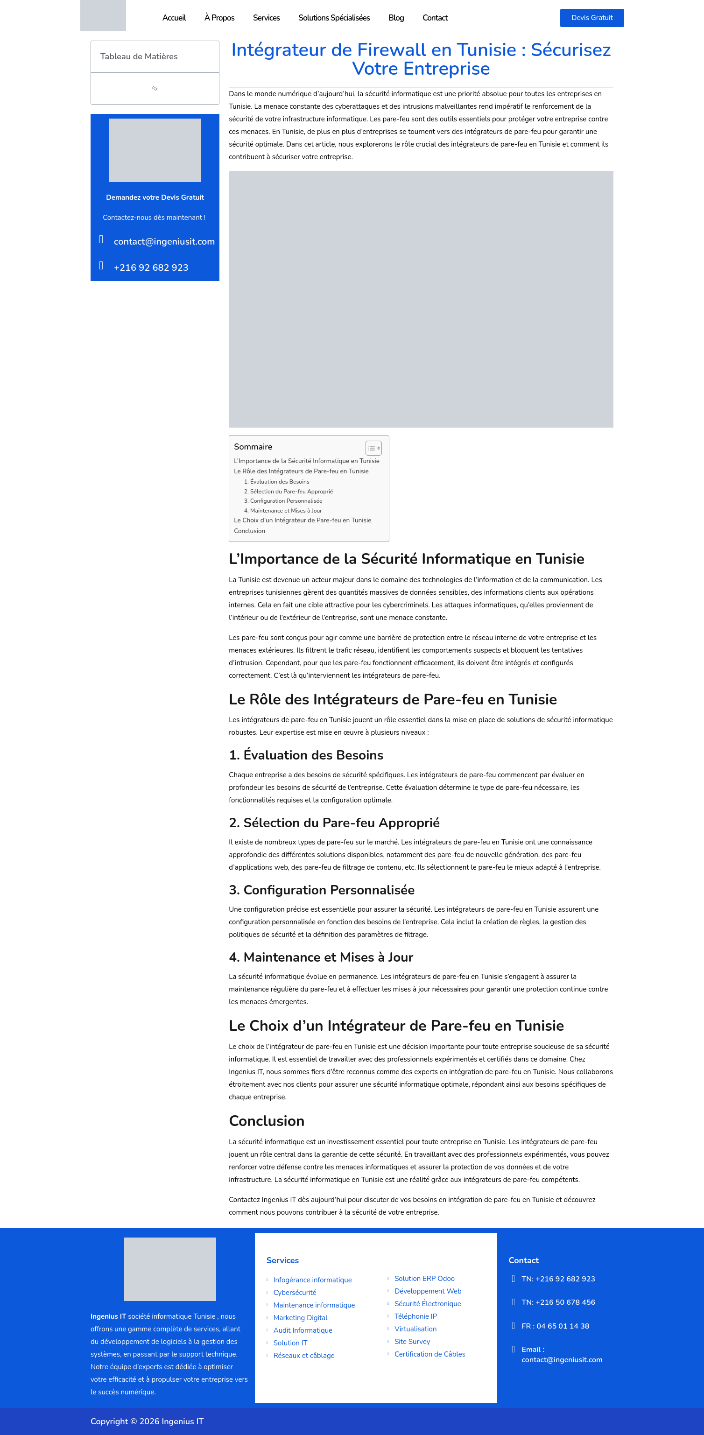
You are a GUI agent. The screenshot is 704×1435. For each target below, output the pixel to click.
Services (266, 18)
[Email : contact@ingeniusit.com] (513, 1349)
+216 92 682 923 (151, 267)
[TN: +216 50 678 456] (513, 1302)
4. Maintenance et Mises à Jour (283, 510)
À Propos (219, 18)
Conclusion (249, 531)
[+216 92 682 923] (101, 265)
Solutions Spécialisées (334, 18)
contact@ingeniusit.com (164, 241)
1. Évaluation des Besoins (277, 481)
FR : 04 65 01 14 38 (556, 1326)
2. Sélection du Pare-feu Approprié (288, 491)
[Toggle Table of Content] (369, 448)
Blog (396, 18)
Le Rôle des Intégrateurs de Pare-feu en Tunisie (301, 471)
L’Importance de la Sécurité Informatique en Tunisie (307, 461)
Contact (435, 18)
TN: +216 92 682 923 (559, 1279)
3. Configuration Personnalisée (283, 501)
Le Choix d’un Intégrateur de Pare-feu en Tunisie (302, 520)
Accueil (174, 18)
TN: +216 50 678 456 (559, 1302)
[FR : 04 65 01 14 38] (513, 1325)
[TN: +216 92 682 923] (513, 1278)
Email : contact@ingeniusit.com (562, 1354)
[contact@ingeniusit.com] (101, 239)
